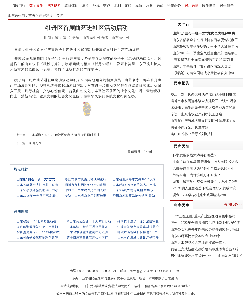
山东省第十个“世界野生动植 (36, 221)
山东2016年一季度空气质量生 (38, 195)
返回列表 (35, 143)
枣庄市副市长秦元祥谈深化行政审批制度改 (203, 94)
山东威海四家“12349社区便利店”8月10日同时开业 (64, 135)
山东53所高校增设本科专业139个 (195, 236)
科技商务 (174, 5)
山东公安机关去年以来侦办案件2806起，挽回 (205, 229)
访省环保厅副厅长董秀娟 (189, 127)
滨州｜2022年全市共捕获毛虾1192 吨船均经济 (205, 223)
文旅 (128, 5)
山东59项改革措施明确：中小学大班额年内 (205, 46)
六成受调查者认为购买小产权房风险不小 (203, 168)
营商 (149, 5)
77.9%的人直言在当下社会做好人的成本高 (204, 188)
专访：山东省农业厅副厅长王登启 (196, 114)
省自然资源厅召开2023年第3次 (38, 232)
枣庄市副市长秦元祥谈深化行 (85, 179)
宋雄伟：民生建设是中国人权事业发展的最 (203, 107)
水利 (117, 5)
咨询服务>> (233, 204)
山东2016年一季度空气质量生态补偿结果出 (205, 53)
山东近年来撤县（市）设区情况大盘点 (202, 66)
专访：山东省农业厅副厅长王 (85, 195)
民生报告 (227, 5)
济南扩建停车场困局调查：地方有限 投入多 (206, 162)
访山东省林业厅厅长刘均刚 (191, 134)
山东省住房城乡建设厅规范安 (138, 237)
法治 (85, 5)
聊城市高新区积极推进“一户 (137, 232)
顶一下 (87, 103)
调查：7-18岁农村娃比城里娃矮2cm (199, 195)
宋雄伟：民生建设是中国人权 (85, 190)
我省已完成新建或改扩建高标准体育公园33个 (205, 249)
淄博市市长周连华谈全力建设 (85, 184)
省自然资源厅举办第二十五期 (37, 227)
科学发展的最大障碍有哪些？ (195, 155)
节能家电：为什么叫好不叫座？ (197, 175)
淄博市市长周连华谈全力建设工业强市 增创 (204, 101)
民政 (160, 5)
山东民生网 (91, 38)
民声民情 (192, 5)
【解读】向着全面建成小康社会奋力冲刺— (205, 73)
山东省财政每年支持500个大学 (134, 179)
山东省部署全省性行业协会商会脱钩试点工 (205, 40)
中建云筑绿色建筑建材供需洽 (138, 227)
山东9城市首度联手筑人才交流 (134, 184)
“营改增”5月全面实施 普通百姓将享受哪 (203, 60)
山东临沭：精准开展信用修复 (87, 227)
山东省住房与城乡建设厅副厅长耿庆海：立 (203, 121)
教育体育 (71, 5)
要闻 (59, 15)
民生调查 (209, 5)
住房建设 (46, 15)
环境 (96, 5)
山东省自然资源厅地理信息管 (37, 237)
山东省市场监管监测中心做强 (87, 232)
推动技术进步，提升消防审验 (138, 221)
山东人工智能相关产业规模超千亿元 (198, 242)
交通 (106, 5)
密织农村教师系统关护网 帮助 (134, 195)
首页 (31, 15)
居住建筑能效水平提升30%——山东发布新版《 (206, 256)
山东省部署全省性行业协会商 (37, 184)
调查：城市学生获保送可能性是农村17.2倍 (205, 182)
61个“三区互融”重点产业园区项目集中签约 (203, 216)
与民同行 (18, 5)
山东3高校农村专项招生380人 (134, 190)
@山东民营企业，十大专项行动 (89, 221)
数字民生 (36, 5)
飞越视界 (54, 5)
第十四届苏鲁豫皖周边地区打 (87, 237)
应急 (138, 5)
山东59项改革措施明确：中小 (37, 190)
